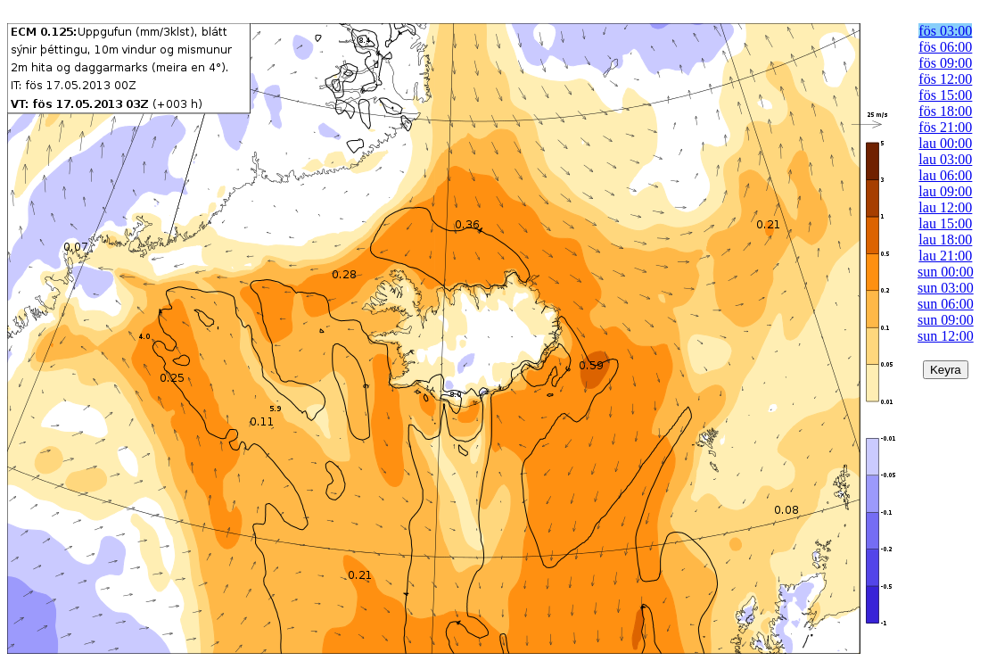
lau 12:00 (945, 207)
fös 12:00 (945, 79)
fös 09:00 (945, 62)
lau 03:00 (945, 159)
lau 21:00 (945, 255)
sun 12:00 (946, 335)
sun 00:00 (946, 271)
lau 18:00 (945, 239)
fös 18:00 (945, 111)
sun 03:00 (946, 287)
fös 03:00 (945, 30)
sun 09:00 (946, 319)
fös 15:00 (945, 95)
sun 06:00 (946, 303)
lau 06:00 (945, 175)
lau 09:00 (945, 191)
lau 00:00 (945, 143)
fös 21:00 (945, 127)
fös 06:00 (945, 46)
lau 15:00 (945, 223)
